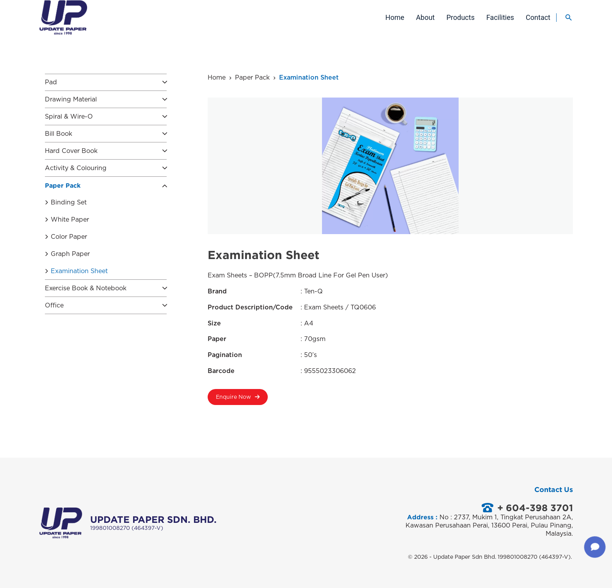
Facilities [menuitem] (500, 17)
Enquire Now (238, 399)
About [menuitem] (425, 17)
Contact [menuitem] (538, 17)
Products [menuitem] (461, 17)
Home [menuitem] (394, 17)
